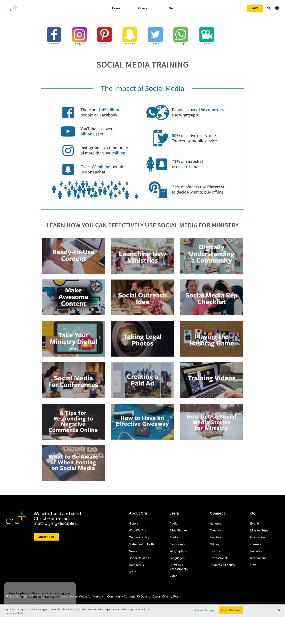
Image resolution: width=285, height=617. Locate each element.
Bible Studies (178, 530)
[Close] (279, 610)
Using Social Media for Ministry (82, 596)
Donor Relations (139, 558)
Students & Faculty (222, 565)
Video (173, 576)
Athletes (215, 523)
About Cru (46, 536)
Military (215, 544)
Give (255, 8)
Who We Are (137, 530)
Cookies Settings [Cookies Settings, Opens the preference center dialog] (204, 610)
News (133, 551)
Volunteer (257, 551)
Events (255, 523)
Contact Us (136, 565)
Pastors (215, 551)
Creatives (216, 530)
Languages (176, 558)
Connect (144, 8)
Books (173, 537)
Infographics (177, 551)
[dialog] (40, 580)
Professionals (219, 558)
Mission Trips (259, 530)
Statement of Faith (141, 544)
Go (171, 8)
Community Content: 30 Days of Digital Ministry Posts (144, 596)
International (258, 558)
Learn (116, 8)
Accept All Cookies (231, 610)
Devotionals (177, 544)
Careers (255, 544)
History (134, 523)
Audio (173, 523)
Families (215, 537)
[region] (142, 610)
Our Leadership (139, 537)
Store (132, 572)
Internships (257, 537)
